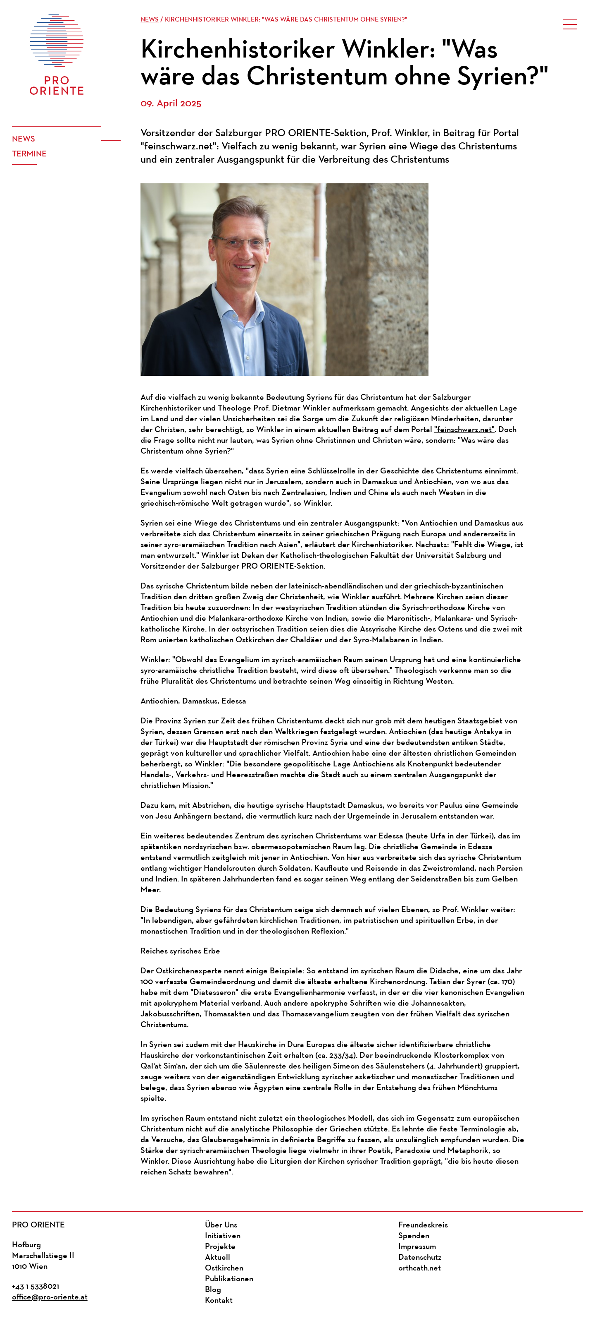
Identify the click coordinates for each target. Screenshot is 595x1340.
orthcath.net (419, 1268)
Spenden (413, 1236)
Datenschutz (420, 1258)
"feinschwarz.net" (464, 430)
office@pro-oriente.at (50, 1297)
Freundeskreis (423, 1225)
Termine (29, 154)
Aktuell (217, 1258)
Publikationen (229, 1279)
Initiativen (222, 1236)
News (23, 139)
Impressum (417, 1247)
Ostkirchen (224, 1268)
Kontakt (219, 1301)
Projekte (220, 1247)
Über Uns (221, 1225)
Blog (213, 1290)
